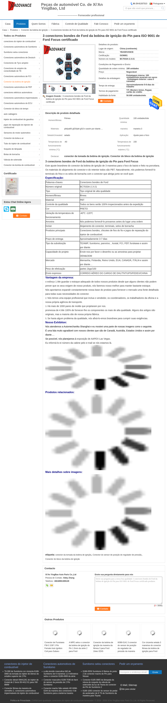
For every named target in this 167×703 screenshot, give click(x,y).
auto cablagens (10, 114)
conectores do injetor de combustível (20, 41)
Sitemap (133, 685)
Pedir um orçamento (124, 24)
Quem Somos (39, 24)
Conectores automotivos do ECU (18, 103)
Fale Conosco (101, 24)
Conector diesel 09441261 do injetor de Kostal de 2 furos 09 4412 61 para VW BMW (21, 682)
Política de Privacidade (20, 700)
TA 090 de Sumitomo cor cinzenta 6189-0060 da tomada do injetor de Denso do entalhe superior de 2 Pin (21, 673)
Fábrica (55, 24)
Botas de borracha (12, 154)
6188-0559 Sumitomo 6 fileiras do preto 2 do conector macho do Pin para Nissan (100, 673)
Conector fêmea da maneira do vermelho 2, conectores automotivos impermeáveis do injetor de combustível (21, 690)
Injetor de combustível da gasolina (18, 119)
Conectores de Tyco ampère (16, 63)
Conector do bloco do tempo (16, 109)
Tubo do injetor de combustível (17, 143)
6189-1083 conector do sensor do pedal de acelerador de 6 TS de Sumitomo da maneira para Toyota (100, 693)
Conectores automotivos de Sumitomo (20, 47)
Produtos (21, 24)
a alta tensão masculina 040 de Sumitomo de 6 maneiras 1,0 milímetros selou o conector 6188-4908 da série (61, 673)
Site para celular (127, 689)
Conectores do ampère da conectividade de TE (15, 69)
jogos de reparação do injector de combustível (18, 126)
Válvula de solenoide (13, 160)
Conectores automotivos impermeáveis (21, 98)
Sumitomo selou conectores (16, 52)
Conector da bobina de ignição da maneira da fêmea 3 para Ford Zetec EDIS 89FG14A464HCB (103, 648)
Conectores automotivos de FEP (18, 87)
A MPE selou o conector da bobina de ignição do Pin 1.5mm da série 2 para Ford (79, 646)
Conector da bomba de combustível (19, 165)
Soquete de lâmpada (13, 149)
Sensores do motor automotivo (17, 133)
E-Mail (124, 685)
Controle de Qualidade (76, 24)
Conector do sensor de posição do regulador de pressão (117, 555)
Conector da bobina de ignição (34, 30)
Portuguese (158, 3)
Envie (155, 672)
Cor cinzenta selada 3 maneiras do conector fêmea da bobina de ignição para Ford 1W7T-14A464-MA (151, 648)
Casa (7, 24)
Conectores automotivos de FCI (17, 76)
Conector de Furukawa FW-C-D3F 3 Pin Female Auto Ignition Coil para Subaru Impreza (54, 648)
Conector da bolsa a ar (13, 138)
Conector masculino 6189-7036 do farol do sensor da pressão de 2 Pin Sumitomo (61, 682)
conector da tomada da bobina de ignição (73, 555)
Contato (107, 101)
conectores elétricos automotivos (18, 92)
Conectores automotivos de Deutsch (19, 57)
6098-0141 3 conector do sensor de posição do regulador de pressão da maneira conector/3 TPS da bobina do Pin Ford (127, 649)
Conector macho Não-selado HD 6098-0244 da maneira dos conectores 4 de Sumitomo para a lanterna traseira (60, 690)
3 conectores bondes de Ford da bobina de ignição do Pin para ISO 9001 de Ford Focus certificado (70, 99)
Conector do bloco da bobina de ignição (62, 559)
